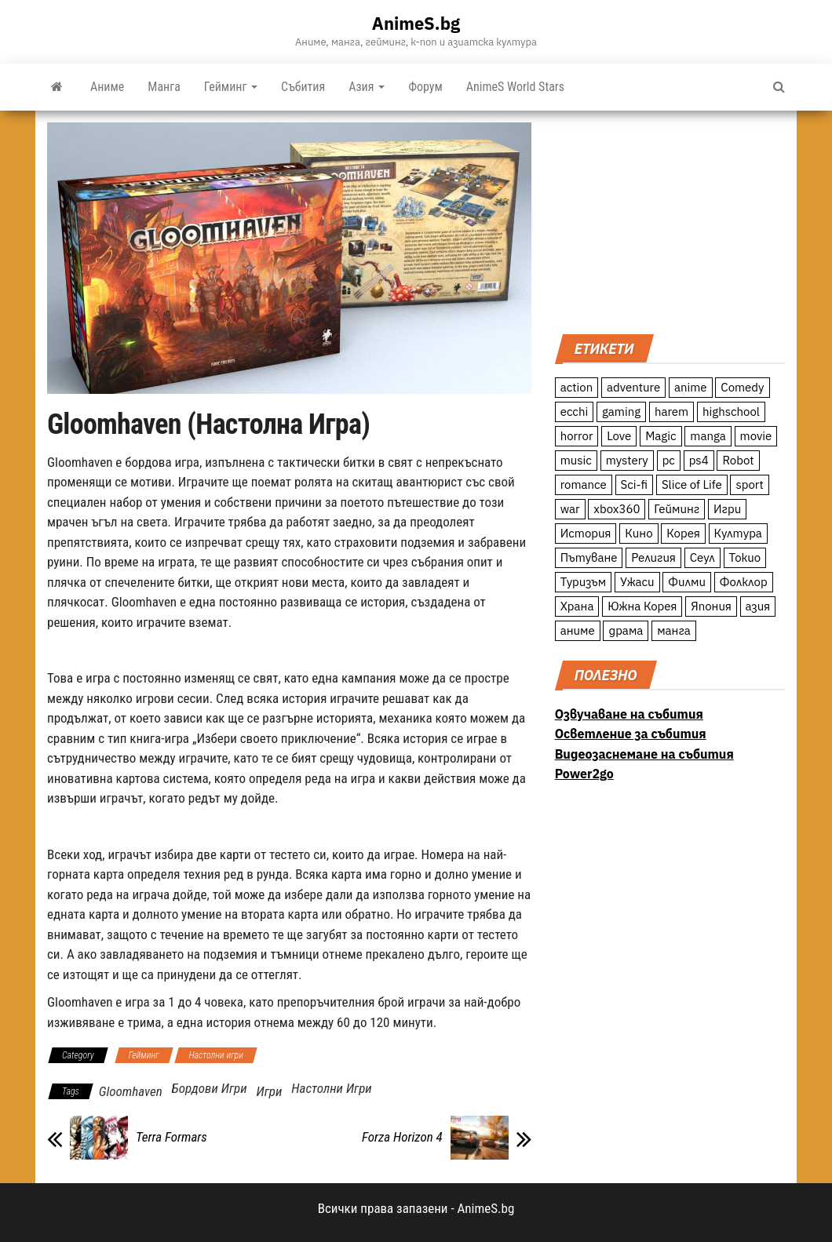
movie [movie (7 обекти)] (756, 435)
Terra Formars (171, 1137)
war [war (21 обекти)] (570, 508)
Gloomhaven (130, 1091)
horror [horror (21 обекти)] (576, 435)
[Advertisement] (670, 220)
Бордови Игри (209, 1088)
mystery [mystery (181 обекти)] (627, 460)
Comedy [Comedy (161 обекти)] (742, 387)
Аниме (107, 86)
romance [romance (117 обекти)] (583, 484)
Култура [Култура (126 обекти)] (738, 533)
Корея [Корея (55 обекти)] (683, 533)
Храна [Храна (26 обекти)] (577, 606)
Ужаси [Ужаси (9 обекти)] (637, 581)
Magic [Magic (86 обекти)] (660, 435)
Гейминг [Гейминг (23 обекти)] (676, 508)
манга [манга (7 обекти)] (674, 630)
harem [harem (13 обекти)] (671, 411)
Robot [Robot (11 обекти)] (738, 460)
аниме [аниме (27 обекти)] (577, 630)
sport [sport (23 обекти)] (749, 484)
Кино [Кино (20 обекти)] (638, 533)
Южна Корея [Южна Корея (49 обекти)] (642, 606)
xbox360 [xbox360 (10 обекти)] (616, 508)
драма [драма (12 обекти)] (625, 630)
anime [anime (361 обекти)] (690, 387)
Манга (164, 86)
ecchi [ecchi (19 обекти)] (574, 411)
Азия (366, 86)
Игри (269, 1091)
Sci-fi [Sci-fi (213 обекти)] (634, 484)
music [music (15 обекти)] (576, 460)
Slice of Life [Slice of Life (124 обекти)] (692, 484)
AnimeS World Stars (515, 86)
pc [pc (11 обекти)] (668, 460)
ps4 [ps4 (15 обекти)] (699, 460)
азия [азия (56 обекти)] (758, 606)
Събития (303, 86)
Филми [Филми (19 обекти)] (687, 581)
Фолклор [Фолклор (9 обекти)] (744, 581)
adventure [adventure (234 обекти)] (633, 387)
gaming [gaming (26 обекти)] (621, 411)
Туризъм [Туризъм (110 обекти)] (583, 581)
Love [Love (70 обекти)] (619, 435)
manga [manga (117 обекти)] (708, 435)
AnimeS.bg (416, 23)
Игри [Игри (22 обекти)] (727, 508)
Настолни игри (215, 1055)
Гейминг (230, 86)
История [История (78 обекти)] (585, 533)
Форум (425, 86)
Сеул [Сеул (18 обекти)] (702, 557)
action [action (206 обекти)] (576, 387)
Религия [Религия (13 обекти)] (653, 557)
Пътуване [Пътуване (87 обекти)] (589, 557)
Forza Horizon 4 (402, 1137)
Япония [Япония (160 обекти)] (711, 606)
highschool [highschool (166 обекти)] (731, 411)
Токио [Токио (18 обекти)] (745, 557)
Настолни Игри (331, 1088)
